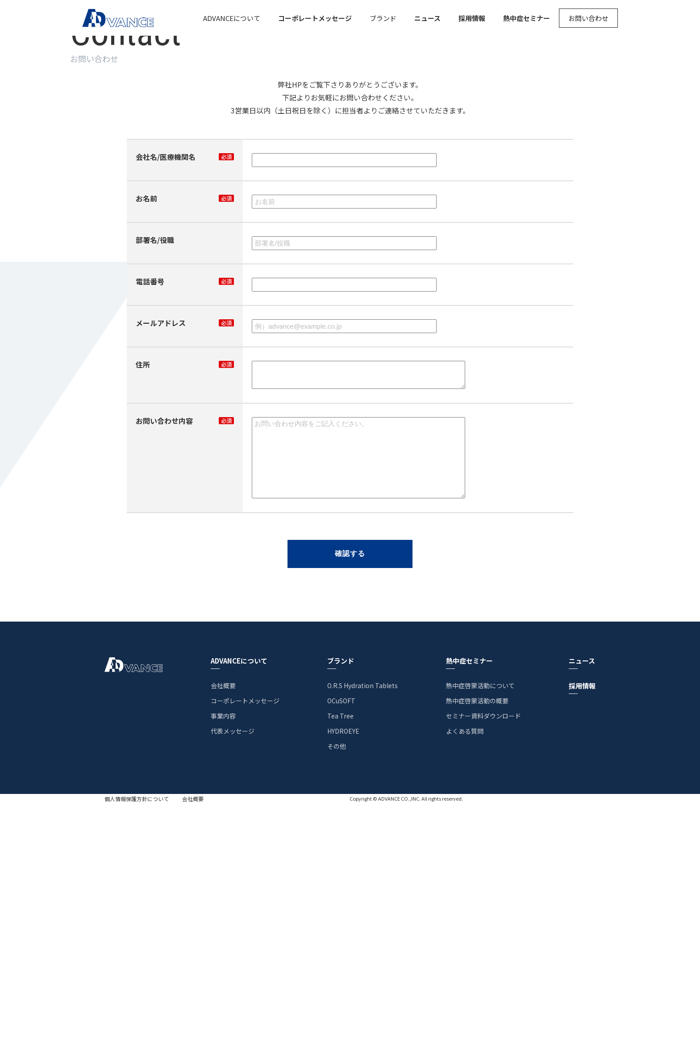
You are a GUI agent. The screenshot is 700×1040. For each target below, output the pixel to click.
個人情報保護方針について (136, 1035)
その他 (336, 982)
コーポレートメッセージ (315, 18)
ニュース (427, 18)
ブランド (383, 18)
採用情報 (471, 18)
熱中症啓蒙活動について (480, 922)
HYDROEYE (343, 967)
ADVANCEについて (231, 18)
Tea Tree (340, 952)
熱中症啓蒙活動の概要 (477, 937)
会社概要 (223, 922)
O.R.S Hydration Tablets (362, 922)
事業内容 (223, 952)
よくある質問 (464, 967)
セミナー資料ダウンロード (483, 952)
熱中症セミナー (526, 18)
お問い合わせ (588, 18)
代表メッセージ (232, 967)
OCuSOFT (341, 937)
